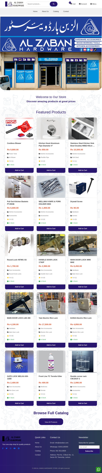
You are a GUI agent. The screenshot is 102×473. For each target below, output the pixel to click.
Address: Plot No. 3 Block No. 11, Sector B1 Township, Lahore (62, 456)
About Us (45, 11)
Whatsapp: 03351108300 (59, 447)
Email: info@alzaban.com (59, 443)
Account (83, 4)
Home (35, 11)
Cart (73, 3)
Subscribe (89, 451)
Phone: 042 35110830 (58, 451)
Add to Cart (19, 170)
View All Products (51, 422)
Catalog (56, 11)
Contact (66, 11)
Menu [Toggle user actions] (93, 4)
